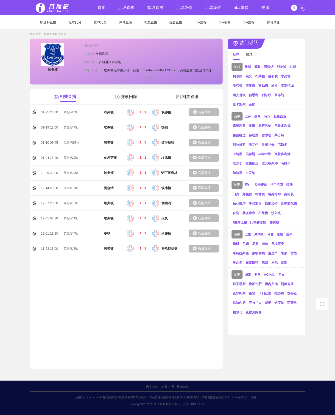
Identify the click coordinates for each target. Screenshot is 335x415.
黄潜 (252, 126)
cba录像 (225, 22)
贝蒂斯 (250, 154)
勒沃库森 (248, 213)
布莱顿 (260, 76)
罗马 (257, 274)
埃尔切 (237, 163)
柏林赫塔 (239, 203)
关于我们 (152, 386)
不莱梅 (263, 213)
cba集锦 (248, 22)
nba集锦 (200, 22)
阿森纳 (269, 67)
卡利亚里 (264, 293)
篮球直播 (155, 7)
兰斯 (289, 234)
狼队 (249, 76)
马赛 (270, 234)
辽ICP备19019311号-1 (192, 404)
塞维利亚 (239, 126)
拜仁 (248, 185)
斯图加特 (271, 203)
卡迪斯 (237, 154)
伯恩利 (253, 95)
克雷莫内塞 (254, 312)
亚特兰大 (255, 303)
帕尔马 (237, 312)
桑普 (252, 293)
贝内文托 (271, 284)
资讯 (265, 7)
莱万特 (279, 135)
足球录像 (184, 7)
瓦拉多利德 (282, 154)
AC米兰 (269, 274)
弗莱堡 (274, 222)
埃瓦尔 (253, 144)
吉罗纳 (250, 173)
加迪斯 (237, 173)
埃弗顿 (237, 85)
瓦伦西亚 (280, 116)
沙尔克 (276, 213)
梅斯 (236, 244)
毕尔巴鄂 (264, 154)
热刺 (292, 67)
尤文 (281, 274)
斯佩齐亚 (287, 284)
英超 (237, 67)
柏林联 (260, 194)
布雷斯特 (252, 262)
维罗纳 (279, 303)
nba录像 (241, 7)
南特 (265, 244)
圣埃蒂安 (277, 244)
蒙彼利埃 (258, 253)
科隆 (236, 213)
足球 (63, 34)
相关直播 (68, 96)
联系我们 (182, 386)
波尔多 (237, 262)
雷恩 (293, 253)
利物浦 (281, 67)
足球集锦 (213, 7)
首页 (102, 7)
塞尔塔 (266, 135)
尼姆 (245, 244)
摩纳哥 (259, 234)
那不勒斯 (239, 284)
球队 (55, 34)
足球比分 (75, 22)
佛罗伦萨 (255, 284)
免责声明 (167, 386)
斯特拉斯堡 (241, 253)
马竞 (267, 116)
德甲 (237, 185)
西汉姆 (250, 85)
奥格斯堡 (255, 203)
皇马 (257, 116)
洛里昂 (273, 253)
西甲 (237, 116)
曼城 (248, 67)
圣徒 (252, 104)
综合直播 (175, 22)
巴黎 (248, 234)
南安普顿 (239, 95)
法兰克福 (276, 185)
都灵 (268, 303)
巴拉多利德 (282, 126)
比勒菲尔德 (289, 203)
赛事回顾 (129, 96)
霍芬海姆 (274, 194)
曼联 (257, 67)
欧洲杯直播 (48, 22)
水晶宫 (285, 76)
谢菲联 (273, 76)
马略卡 (285, 163)
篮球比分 (100, 22)
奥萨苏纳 (264, 126)
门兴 (236, 194)
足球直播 (126, 7)
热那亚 (292, 293)
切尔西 (237, 76)
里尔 (274, 262)
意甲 (237, 274)
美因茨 (289, 194)
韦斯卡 (282, 144)
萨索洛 (292, 303)
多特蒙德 (260, 185)
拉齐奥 (279, 293)
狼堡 (289, 185)
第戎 (265, 262)
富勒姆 (263, 85)
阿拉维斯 (239, 144)
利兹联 (266, 95)
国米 (248, 274)
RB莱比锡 (240, 222)
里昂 (280, 234)
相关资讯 (190, 96)
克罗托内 (239, 293)
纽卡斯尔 (239, 104)
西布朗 (279, 95)
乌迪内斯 (239, 303)
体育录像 (273, 22)
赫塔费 (253, 135)
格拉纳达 (239, 135)
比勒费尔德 (258, 222)
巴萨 (248, 116)
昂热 (284, 253)
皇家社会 (268, 144)
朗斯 (284, 262)
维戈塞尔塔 (270, 163)
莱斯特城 (287, 85)
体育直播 (125, 22)
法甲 (237, 234)
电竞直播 (150, 22)
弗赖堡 (247, 194)
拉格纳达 (252, 163)
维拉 (274, 85)
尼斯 (255, 244)
